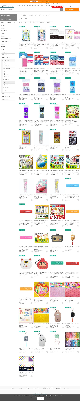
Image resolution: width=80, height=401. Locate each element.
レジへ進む (70, 9)
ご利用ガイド (46, 3)
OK (40, 398)
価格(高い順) (49, 22)
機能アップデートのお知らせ (44, 1)
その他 (36, 15)
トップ (20, 15)
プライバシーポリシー (36, 388)
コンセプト (41, 3)
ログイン (74, 6)
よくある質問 (58, 3)
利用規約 (27, 388)
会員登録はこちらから (58, 6)
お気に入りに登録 (32, 48)
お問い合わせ (66, 388)
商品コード (26, 22)
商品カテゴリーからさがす (28, 15)
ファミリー (48, 15)
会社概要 (52, 3)
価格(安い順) (42, 22)
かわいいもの (41, 15)
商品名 (34, 22)
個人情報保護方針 (54, 395)
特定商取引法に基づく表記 (48, 388)
